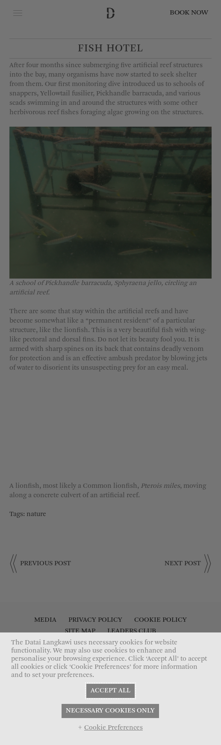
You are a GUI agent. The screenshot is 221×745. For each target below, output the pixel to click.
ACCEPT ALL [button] (110, 690)
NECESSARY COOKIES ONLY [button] (110, 710)
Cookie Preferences (113, 727)
